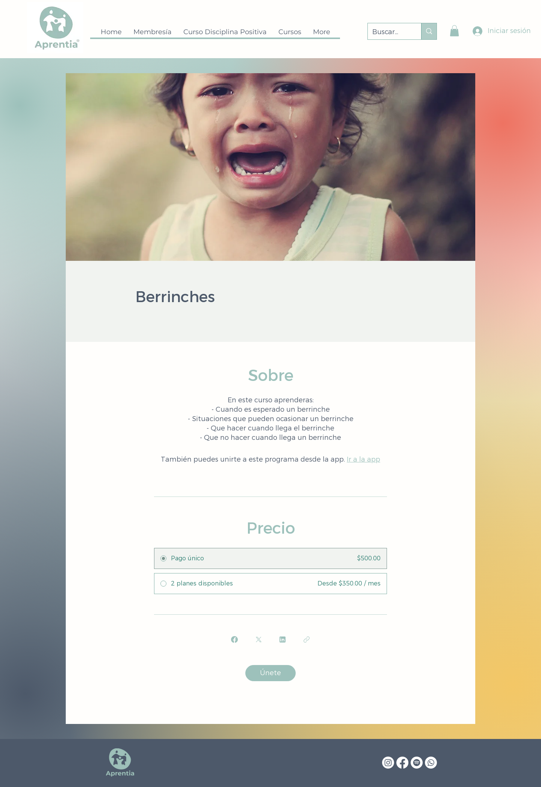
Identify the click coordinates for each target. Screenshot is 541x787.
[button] (454, 30)
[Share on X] (258, 639)
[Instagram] (388, 763)
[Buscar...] (388, 32)
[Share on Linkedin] (282, 639)
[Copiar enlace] (306, 639)
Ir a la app (363, 459)
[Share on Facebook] (234, 639)
